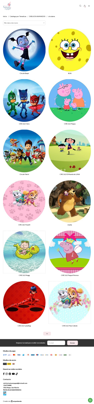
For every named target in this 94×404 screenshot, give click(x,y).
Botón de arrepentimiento (12, 390)
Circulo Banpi (24, 73)
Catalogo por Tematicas (18, 16)
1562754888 (7, 385)
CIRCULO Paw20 (24, 225)
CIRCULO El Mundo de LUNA (70, 174)
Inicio (5, 16)
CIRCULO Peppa (69, 124)
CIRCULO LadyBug (24, 326)
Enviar (72, 343)
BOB (69, 73)
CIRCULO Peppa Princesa (69, 275)
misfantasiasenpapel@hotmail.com (15, 383)
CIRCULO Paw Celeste (69, 326)
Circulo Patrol (24, 174)
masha (70, 225)
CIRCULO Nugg (24, 275)
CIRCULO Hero (24, 124)
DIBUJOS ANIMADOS (37, 16)
